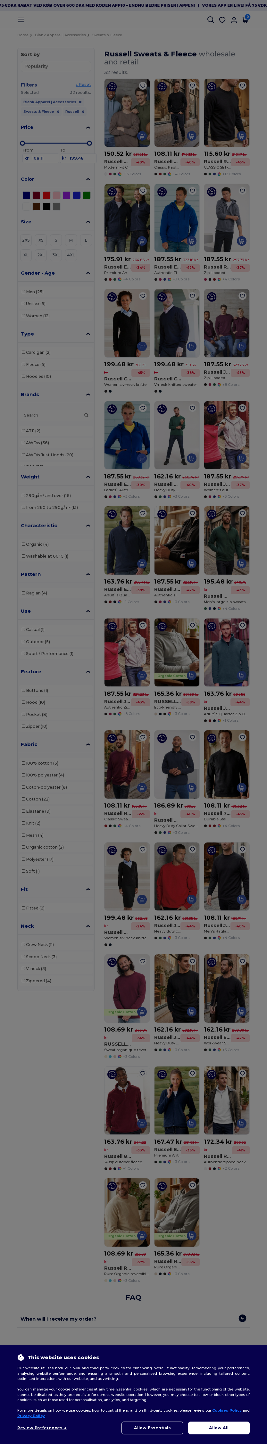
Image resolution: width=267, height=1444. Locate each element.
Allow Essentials (152, 1427)
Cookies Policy (226, 1410)
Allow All (219, 1427)
